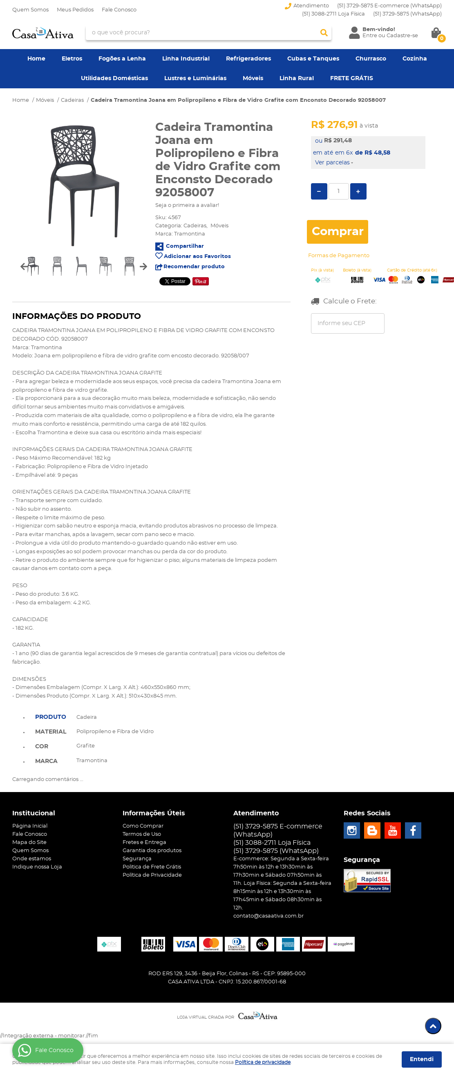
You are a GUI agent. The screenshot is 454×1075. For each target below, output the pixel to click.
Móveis (253, 78)
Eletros (72, 59)
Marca (46, 761)
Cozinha (415, 59)
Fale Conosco (119, 10)
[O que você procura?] (324, 32)
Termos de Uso (142, 834)
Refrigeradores (248, 59)
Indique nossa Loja (37, 867)
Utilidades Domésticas (114, 78)
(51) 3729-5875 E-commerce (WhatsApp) (389, 6)
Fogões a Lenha (122, 59)
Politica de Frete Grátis (152, 867)
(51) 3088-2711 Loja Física (333, 14)
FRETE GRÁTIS (351, 78)
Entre (369, 35)
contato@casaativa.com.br (268, 916)
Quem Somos (30, 10)
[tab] (51, 716)
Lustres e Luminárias (195, 78)
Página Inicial (29, 826)
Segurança (137, 859)
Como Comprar (143, 826)
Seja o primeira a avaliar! (187, 205)
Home (36, 59)
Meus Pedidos (75, 10)
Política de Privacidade (152, 875)
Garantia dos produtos (152, 850)
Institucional (33, 813)
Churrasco (371, 59)
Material (50, 732)
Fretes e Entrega (144, 842)
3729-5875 (407, 14)
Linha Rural (297, 78)
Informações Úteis (154, 813)
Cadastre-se (402, 35)
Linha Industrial (186, 59)
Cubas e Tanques (313, 59)
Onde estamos (31, 859)
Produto (50, 717)
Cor (41, 747)
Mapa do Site (29, 842)
